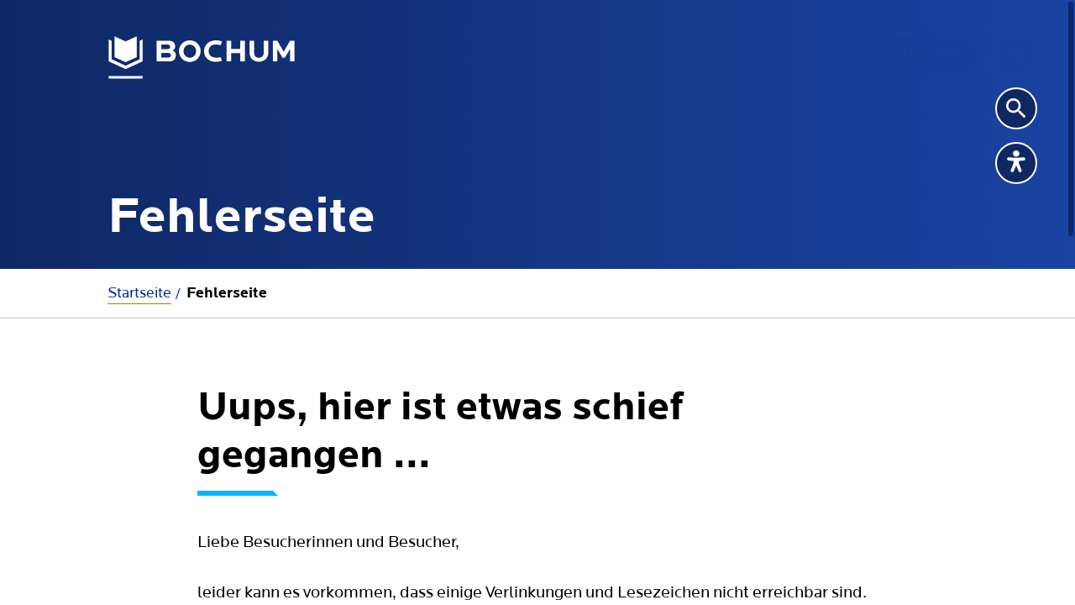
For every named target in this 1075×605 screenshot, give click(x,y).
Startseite (139, 292)
